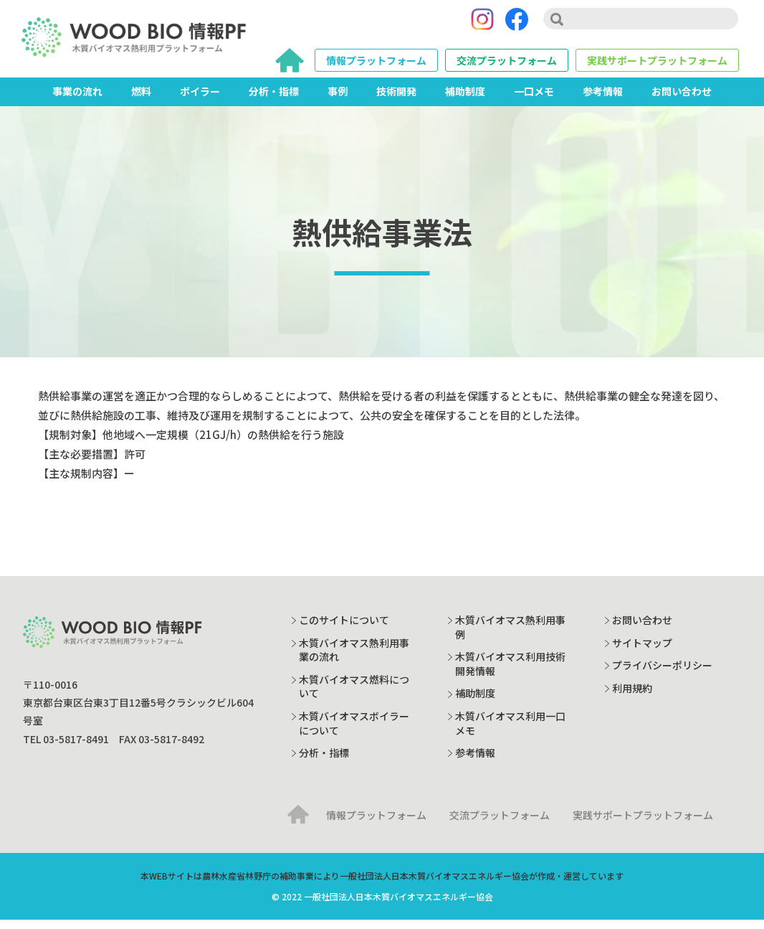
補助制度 (465, 100)
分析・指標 (274, 100)
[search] (640, 23)
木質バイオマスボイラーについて (354, 731)
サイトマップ (642, 651)
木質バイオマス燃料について (354, 695)
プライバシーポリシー (662, 673)
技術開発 (396, 100)
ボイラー (200, 100)
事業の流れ (77, 100)
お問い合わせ (681, 100)
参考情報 (603, 100)
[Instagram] (482, 23)
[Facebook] (516, 23)
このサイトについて (344, 628)
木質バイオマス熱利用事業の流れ (354, 658)
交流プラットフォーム (507, 64)
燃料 (141, 100)
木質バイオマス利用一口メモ (510, 731)
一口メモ (534, 100)
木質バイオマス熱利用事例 (510, 635)
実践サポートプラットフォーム (657, 64)
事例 (338, 100)
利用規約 (632, 696)
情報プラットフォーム (376, 64)
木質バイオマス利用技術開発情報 (510, 672)
